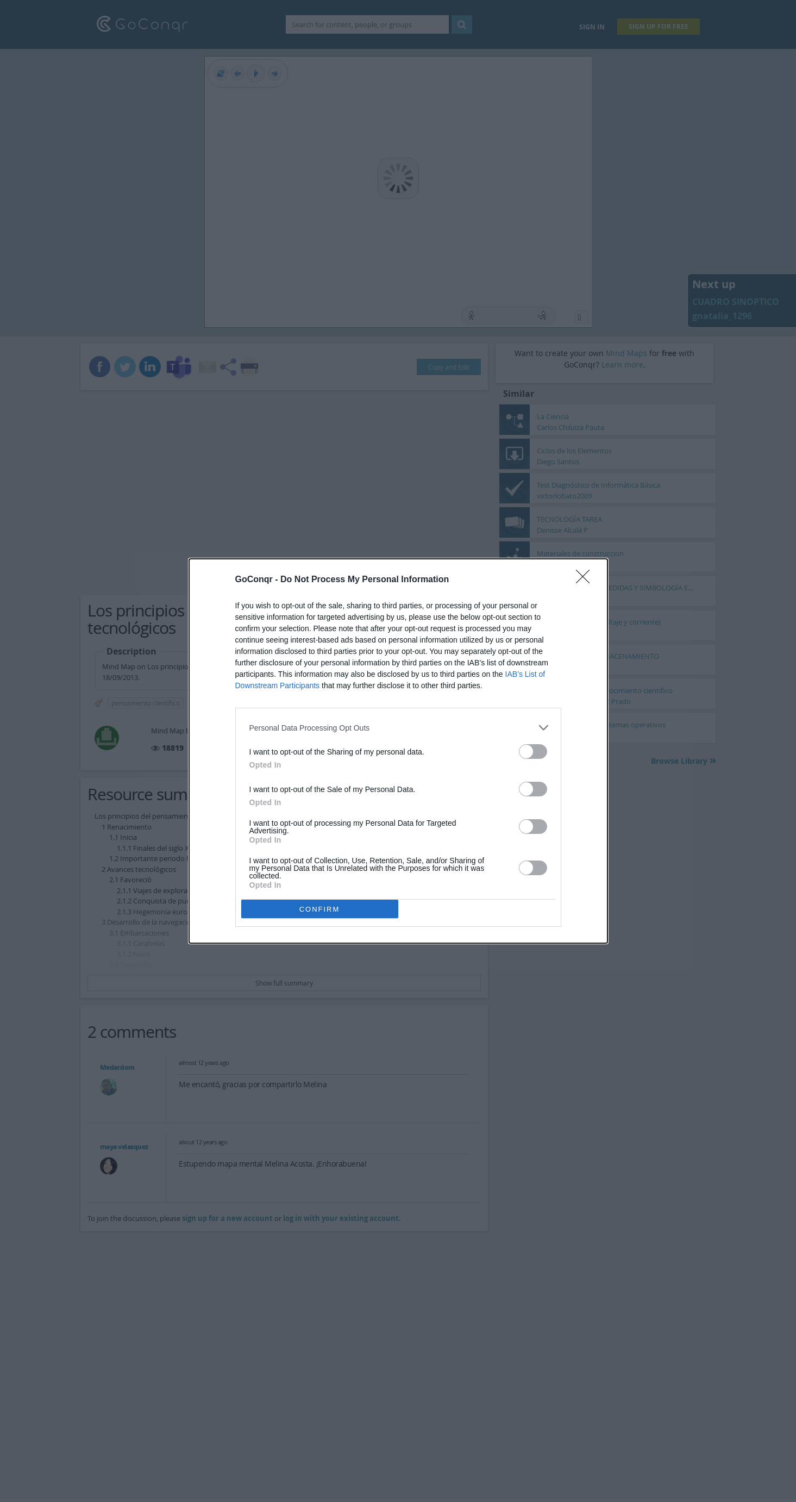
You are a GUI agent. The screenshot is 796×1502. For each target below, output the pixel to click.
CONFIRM (319, 909)
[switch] (533, 751)
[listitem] (398, 727)
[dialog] (398, 751)
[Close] (586, 580)
